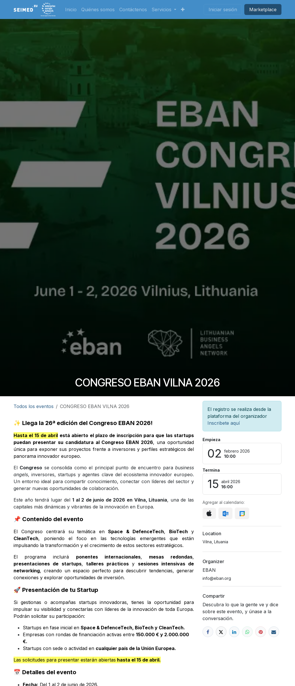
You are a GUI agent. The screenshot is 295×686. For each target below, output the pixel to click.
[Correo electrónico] (273, 631)
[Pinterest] (260, 631)
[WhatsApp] (247, 631)
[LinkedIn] (234, 631)
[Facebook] (208, 631)
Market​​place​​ (263, 9)
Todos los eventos (34, 406)
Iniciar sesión (223, 9)
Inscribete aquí (223, 423)
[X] (221, 631)
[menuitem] (71, 9)
